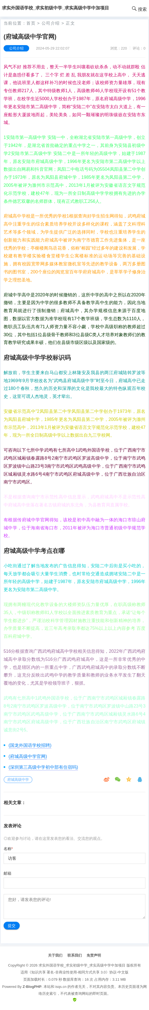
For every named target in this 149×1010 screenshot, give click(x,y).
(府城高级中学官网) (28, 756)
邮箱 (7, 873)
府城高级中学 (18, 780)
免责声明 (94, 955)
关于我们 (55, 955)
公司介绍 (51, 23)
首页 (31, 23)
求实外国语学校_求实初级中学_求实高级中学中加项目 (82, 965)
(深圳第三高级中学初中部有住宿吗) (43, 767)
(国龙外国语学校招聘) (30, 745)
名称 (8, 848)
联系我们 (74, 955)
